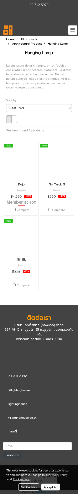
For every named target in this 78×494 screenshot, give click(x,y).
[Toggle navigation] (72, 30)
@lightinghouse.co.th (22, 418)
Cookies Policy (22, 479)
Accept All (50, 487)
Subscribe (12, 455)
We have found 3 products (25, 130)
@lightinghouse (19, 390)
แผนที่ (13, 431)
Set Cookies (29, 487)
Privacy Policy (58, 474)
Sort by (13, 100)
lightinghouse (18, 404)
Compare (23, 210)
